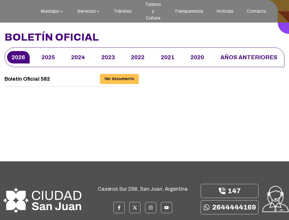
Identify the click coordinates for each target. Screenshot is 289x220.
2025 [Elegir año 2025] (48, 57)
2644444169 (229, 207)
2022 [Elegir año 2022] (137, 57)
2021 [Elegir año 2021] (167, 57)
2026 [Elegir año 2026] (18, 57)
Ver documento (119, 79)
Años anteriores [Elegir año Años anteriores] (248, 57)
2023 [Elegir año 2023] (108, 57)
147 (230, 191)
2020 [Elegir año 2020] (197, 57)
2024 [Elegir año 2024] (78, 57)
